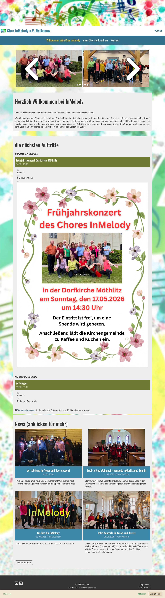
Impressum (145, 584)
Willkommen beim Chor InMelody (63, 40)
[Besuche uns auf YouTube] (16, 583)
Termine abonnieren (26, 410)
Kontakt (115, 40)
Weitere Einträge (23, 562)
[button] (82, 264)
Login (158, 30)
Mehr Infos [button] (7, 594)
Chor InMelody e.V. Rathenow (28, 30)
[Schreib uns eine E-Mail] (21, 583)
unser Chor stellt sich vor (95, 40)
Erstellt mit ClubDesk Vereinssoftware (82, 588)
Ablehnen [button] (142, 594)
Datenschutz (144, 587)
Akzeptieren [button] (155, 594)
